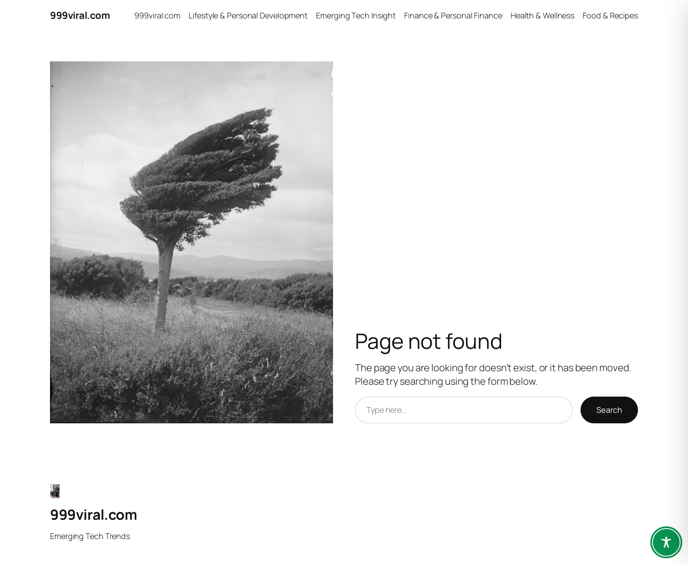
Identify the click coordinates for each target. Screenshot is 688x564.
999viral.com (80, 15)
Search (609, 409)
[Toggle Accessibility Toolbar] (666, 542)
